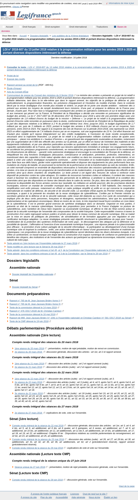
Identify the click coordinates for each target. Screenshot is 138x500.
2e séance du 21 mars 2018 (28, 367)
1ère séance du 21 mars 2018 (29, 363)
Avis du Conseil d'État (17, 92)
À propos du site (29, 497)
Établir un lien (110, 497)
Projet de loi (13, 75)
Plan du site (46, 497)
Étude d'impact (14, 88)
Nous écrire (94, 497)
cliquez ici (17, 6)
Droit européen (52, 26)
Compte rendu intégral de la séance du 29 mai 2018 (37, 448)
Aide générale (78, 497)
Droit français (29, 26)
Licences (74, 494)
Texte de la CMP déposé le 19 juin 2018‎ (28, 321)
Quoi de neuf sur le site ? (95, 494)
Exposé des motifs (16, 79)
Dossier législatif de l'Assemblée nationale (32, 274)
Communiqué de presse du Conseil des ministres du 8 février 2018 (40, 95)
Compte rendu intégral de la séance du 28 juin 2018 (37, 479)
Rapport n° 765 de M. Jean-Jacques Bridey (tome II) (35, 304)
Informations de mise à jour (121, 3)
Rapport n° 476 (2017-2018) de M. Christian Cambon (35, 311)
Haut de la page (127, 486)
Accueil (23, 35)
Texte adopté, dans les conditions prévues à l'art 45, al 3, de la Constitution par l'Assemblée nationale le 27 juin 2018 (64, 250)
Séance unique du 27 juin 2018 (30, 467)
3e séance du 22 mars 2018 (29, 393)
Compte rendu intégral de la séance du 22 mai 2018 (37, 425)
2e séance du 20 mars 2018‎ (29, 352)
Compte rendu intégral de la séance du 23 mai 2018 (38, 439)
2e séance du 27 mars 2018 (29, 413)
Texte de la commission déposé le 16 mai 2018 (32, 314)
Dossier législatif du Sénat (25, 287)
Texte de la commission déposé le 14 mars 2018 (33, 307)
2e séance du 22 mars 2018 (28, 382)
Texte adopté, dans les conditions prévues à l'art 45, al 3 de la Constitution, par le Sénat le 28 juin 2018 (57, 253)
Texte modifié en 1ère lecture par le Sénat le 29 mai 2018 (35, 246)
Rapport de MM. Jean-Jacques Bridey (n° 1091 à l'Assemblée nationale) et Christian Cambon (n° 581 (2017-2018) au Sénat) (70, 318)
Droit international (78, 26)
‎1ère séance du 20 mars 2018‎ (29, 348)
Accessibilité (62, 497)
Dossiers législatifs (39, 35)
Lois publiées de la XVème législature (70, 35)
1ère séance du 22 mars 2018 (29, 378)
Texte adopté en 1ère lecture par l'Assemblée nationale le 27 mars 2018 (42, 243)
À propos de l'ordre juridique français (49, 494)
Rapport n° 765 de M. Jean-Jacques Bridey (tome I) (34, 300)
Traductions (102, 26)
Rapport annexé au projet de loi (22, 85)
